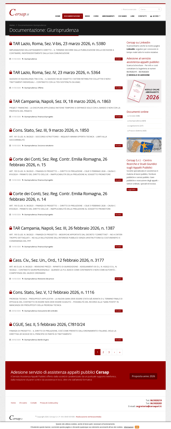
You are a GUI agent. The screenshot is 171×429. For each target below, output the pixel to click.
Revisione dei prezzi (46, 279)
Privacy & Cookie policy (49, 403)
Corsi (96, 16)
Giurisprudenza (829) (137, 121)
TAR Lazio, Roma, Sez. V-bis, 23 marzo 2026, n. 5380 (59, 43)
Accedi (154, 16)
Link (132, 16)
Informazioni (128, 427)
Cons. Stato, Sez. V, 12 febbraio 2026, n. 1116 (53, 292)
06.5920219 (132, 71)
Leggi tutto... (132, 189)
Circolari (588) (134, 116)
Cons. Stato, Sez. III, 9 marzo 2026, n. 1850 (51, 130)
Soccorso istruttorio (45, 145)
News (87, 16)
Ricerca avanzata (129, 9)
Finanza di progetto (45, 117)
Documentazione (72, 16)
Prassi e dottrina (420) (137, 131)
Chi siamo (122, 16)
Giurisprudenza (30, 59)
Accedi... (119, 59)
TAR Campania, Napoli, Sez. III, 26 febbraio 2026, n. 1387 (64, 228)
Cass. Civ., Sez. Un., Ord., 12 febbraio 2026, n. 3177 (58, 260)
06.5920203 (144, 71)
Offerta (40, 88)
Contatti (142, 16)
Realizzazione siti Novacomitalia (88, 417)
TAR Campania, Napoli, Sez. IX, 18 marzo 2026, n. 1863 (62, 101)
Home (57, 16)
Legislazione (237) (136, 126)
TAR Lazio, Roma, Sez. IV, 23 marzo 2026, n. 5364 (56, 72)
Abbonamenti (108, 16)
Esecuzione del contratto (48, 311)
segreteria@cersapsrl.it (149, 406)
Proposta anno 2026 (143, 376)
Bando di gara (43, 340)
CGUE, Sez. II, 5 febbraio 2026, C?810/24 (49, 324)
